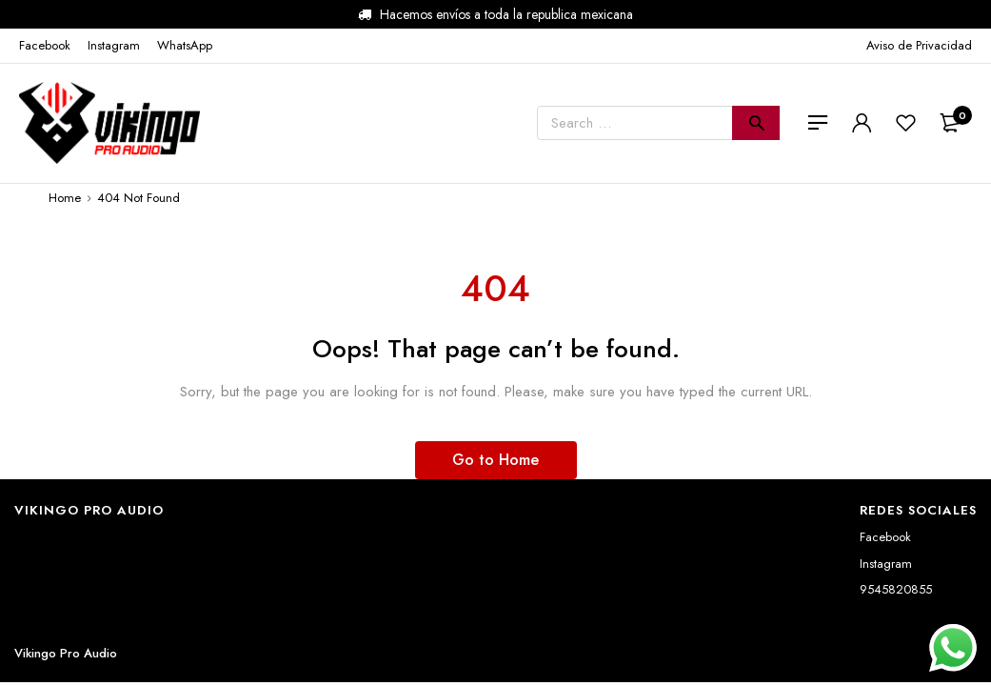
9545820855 (896, 589)
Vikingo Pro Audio (65, 653)
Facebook (885, 537)
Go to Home (495, 460)
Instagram (886, 564)
